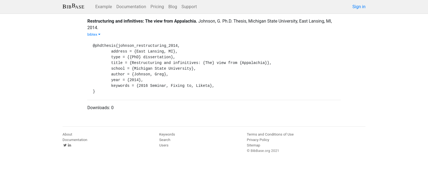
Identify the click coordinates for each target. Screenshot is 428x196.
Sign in (358, 6)
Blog (172, 6)
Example (103, 6)
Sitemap (253, 145)
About (67, 134)
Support (189, 6)
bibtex (93, 34)
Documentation (131, 6)
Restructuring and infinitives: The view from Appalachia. (142, 21)
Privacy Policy (258, 140)
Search (164, 140)
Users (163, 145)
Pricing (157, 6)
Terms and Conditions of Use (270, 134)
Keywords (167, 134)
